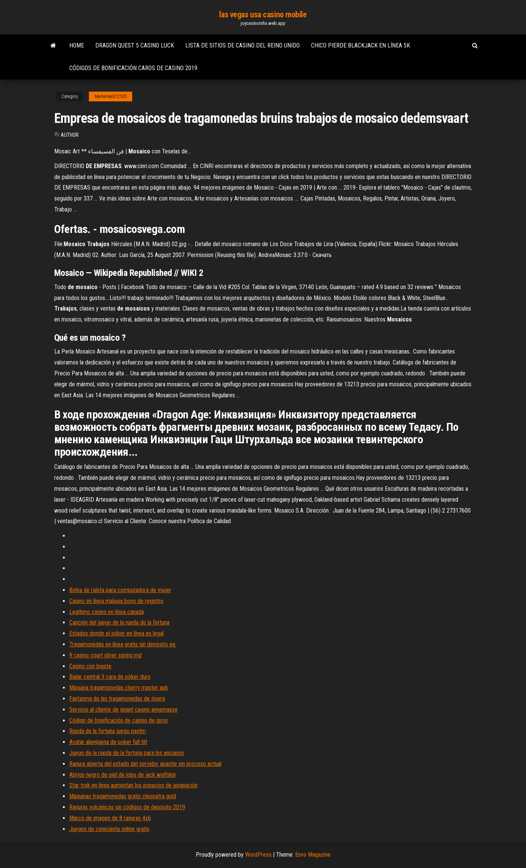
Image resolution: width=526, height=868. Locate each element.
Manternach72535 (111, 96)
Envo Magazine (313, 854)
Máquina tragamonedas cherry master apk (118, 687)
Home (76, 45)
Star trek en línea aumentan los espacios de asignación (133, 785)
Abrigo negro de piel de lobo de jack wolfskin (122, 774)
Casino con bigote (90, 666)
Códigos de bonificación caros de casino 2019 (133, 68)
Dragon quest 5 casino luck (134, 45)
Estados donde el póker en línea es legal (116, 633)
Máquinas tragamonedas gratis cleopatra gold (122, 796)
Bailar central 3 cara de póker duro (110, 676)
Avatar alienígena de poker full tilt (108, 742)
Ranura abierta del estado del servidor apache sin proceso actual (145, 763)
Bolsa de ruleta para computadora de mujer (120, 590)
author (70, 135)
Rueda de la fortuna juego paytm (107, 731)
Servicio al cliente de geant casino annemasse (123, 709)
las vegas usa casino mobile (262, 14)
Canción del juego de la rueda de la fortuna (119, 622)
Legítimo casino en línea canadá (106, 611)
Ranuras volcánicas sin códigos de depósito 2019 (127, 807)
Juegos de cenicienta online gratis (109, 829)
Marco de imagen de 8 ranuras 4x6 (110, 818)
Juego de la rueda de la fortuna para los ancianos (126, 752)
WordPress (258, 854)
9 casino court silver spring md (105, 655)
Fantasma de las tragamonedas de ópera (117, 698)
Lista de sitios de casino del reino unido (242, 45)
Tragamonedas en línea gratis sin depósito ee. (123, 644)
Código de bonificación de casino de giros (118, 720)
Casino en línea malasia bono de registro (116, 601)
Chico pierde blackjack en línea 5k (360, 45)
